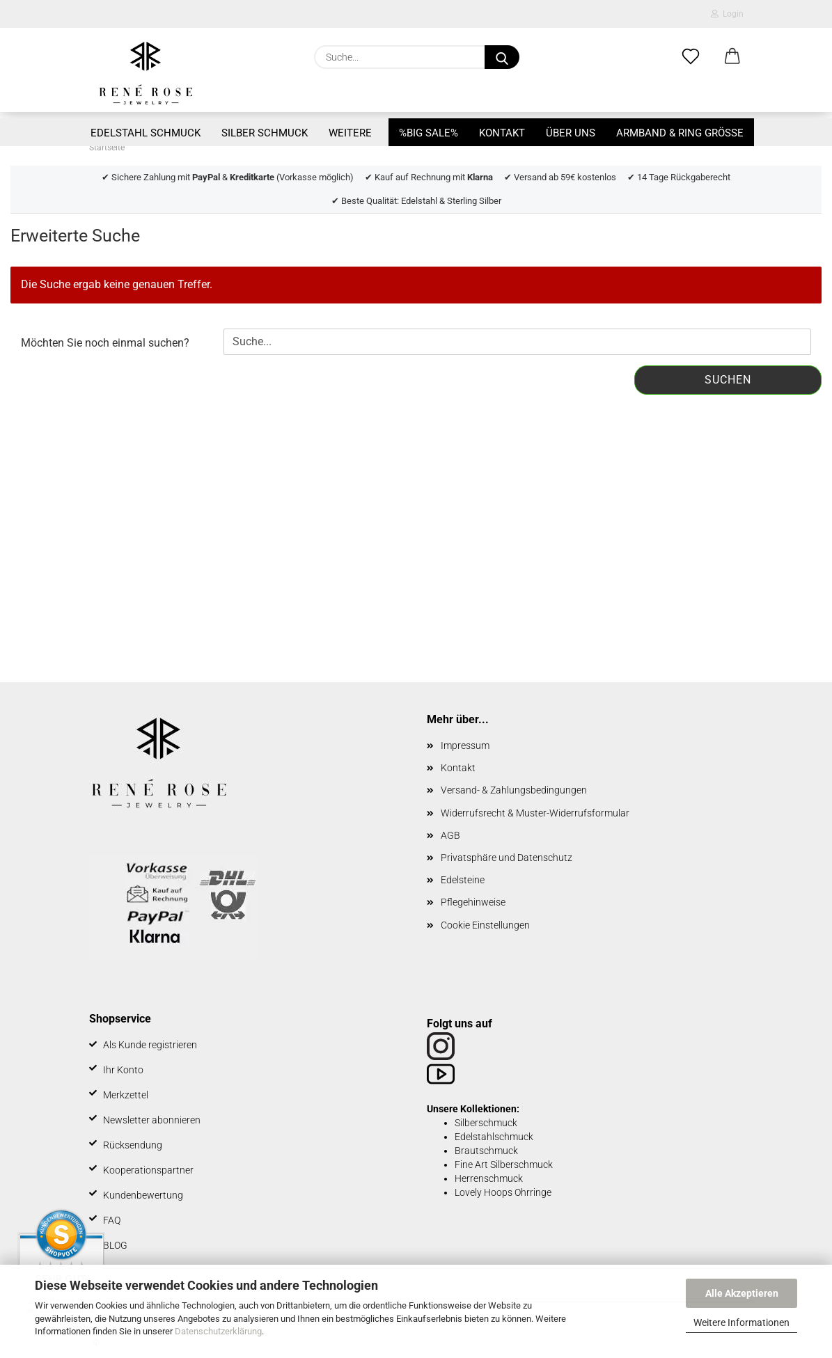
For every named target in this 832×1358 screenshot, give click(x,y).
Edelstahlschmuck (494, 1136)
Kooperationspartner (148, 1170)
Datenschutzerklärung (218, 1331)
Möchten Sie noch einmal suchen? (105, 342)
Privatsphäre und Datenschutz (506, 857)
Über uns (570, 133)
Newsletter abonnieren (152, 1120)
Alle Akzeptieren (741, 1293)
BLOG (115, 1245)
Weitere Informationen (741, 1322)
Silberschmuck (486, 1122)
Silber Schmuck (264, 133)
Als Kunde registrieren (150, 1044)
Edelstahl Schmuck (146, 133)
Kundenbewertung (143, 1195)
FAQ (111, 1220)
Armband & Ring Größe (680, 133)
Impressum (465, 745)
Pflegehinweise (473, 902)
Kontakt (502, 133)
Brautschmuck (486, 1150)
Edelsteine (463, 879)
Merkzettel (125, 1094)
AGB (450, 835)
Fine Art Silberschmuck (504, 1164)
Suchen (728, 379)
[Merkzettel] (691, 57)
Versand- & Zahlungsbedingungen (514, 790)
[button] (732, 57)
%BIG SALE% (428, 133)
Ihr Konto (123, 1069)
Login (727, 14)
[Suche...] (502, 57)
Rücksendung (132, 1145)
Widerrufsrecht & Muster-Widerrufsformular (535, 813)
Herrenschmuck (489, 1178)
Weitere (350, 133)
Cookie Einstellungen (485, 925)
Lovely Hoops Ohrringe (503, 1192)
